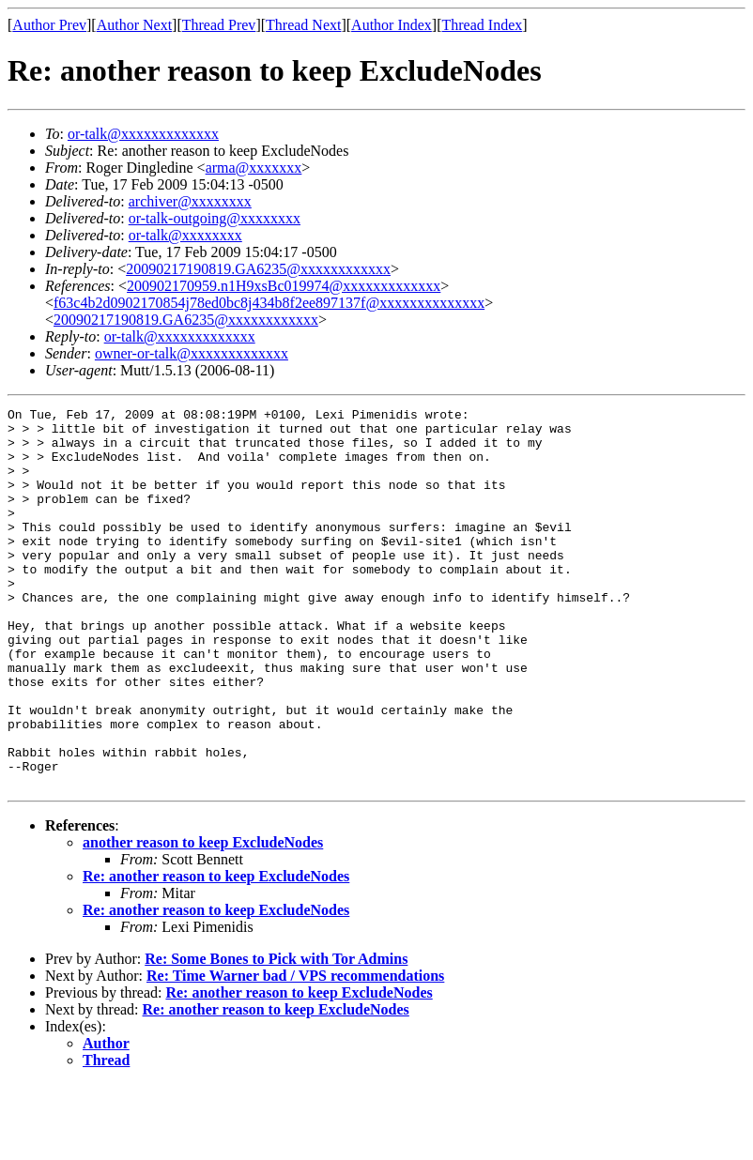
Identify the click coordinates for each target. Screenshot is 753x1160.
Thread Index (482, 25)
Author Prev (49, 25)
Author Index (391, 25)
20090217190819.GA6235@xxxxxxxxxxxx (258, 269)
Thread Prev (219, 25)
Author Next (134, 25)
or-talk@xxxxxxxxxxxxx (143, 134)
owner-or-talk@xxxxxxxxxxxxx (191, 353)
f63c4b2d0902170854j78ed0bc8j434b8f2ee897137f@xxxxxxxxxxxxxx (269, 303)
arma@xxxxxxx (254, 168)
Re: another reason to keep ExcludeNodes (216, 952)
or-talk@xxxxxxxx (185, 235)
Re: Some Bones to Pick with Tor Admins (276, 1035)
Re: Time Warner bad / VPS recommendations (295, 1052)
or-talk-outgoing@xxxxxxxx (214, 218)
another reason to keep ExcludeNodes (203, 918)
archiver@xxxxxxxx (190, 201)
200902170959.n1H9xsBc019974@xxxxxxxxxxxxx (283, 286)
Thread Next (303, 25)
